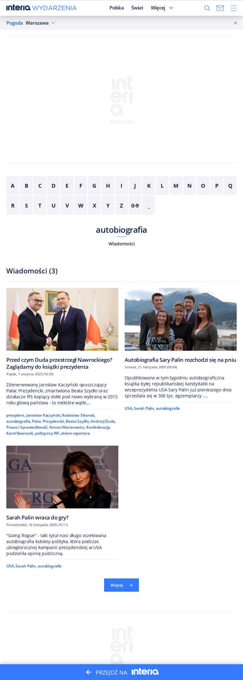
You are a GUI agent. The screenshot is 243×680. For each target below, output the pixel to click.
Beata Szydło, (78, 421)
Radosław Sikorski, (78, 415)
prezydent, (15, 415)
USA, (129, 408)
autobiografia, (18, 421)
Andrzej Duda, (102, 421)
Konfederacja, (98, 427)
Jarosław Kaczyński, (43, 415)
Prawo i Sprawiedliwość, (27, 427)
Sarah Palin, (144, 408)
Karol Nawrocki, (20, 433)
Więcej (121, 585)
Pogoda (14, 23)
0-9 (135, 205)
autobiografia (121, 229)
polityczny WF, (47, 433)
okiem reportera (75, 433)
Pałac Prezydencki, (48, 421)
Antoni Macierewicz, (67, 427)
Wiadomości (122, 244)
